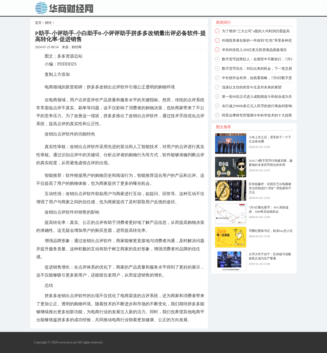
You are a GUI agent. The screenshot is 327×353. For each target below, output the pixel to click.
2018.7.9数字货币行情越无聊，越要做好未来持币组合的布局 (270, 163)
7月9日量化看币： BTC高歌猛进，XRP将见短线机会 (268, 209)
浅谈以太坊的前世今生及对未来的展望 (251, 87)
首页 (38, 23)
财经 (48, 23)
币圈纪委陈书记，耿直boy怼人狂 (271, 231)
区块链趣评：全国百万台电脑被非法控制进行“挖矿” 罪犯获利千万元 (270, 188)
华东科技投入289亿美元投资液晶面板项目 (254, 50)
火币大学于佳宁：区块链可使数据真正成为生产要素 (270, 256)
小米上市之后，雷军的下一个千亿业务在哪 (270, 139)
